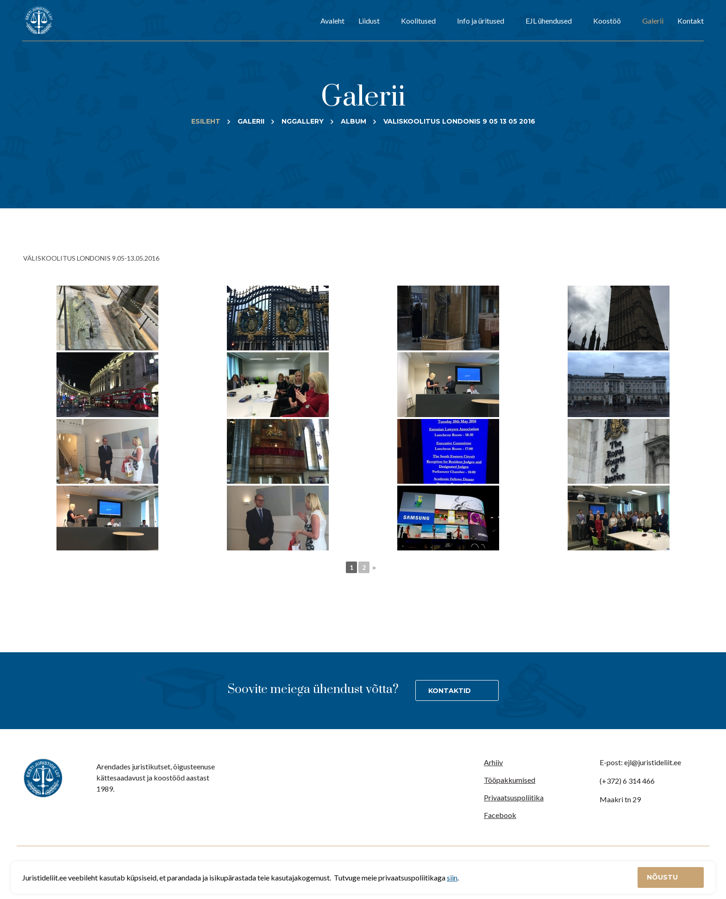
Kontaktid (449, 691)
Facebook (500, 815)
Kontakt (690, 20)
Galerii (652, 20)
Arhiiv (493, 762)
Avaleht (332, 20)
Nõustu (663, 877)
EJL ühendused (549, 20)
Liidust (369, 20)
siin (452, 877)
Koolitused (418, 20)
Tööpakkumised (509, 779)
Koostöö (607, 20)
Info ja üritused (480, 20)
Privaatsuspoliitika (514, 797)
